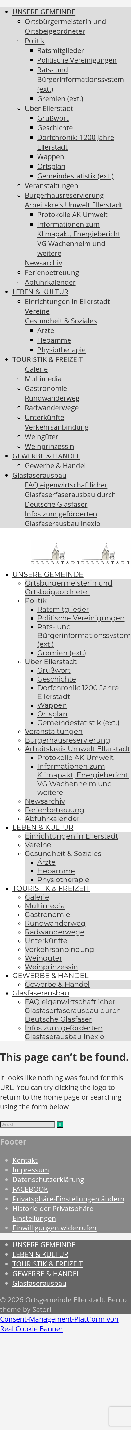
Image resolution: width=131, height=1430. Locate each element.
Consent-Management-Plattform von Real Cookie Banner (59, 1323)
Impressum (30, 1170)
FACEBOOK (30, 1189)
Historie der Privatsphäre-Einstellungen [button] (54, 1213)
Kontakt (25, 1160)
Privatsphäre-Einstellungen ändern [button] (68, 1199)
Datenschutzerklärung (48, 1179)
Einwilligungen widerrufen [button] (54, 1228)
